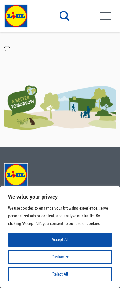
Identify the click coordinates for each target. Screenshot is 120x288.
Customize (60, 256)
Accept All (60, 239)
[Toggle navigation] (106, 16)
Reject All (60, 274)
